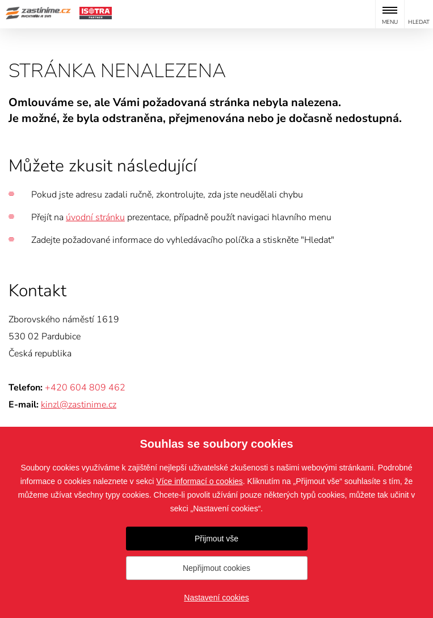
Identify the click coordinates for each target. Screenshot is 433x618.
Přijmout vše (216, 538)
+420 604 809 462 (85, 387)
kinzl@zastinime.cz (78, 404)
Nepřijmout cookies (216, 568)
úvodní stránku (95, 217)
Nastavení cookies (216, 597)
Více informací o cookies (199, 481)
